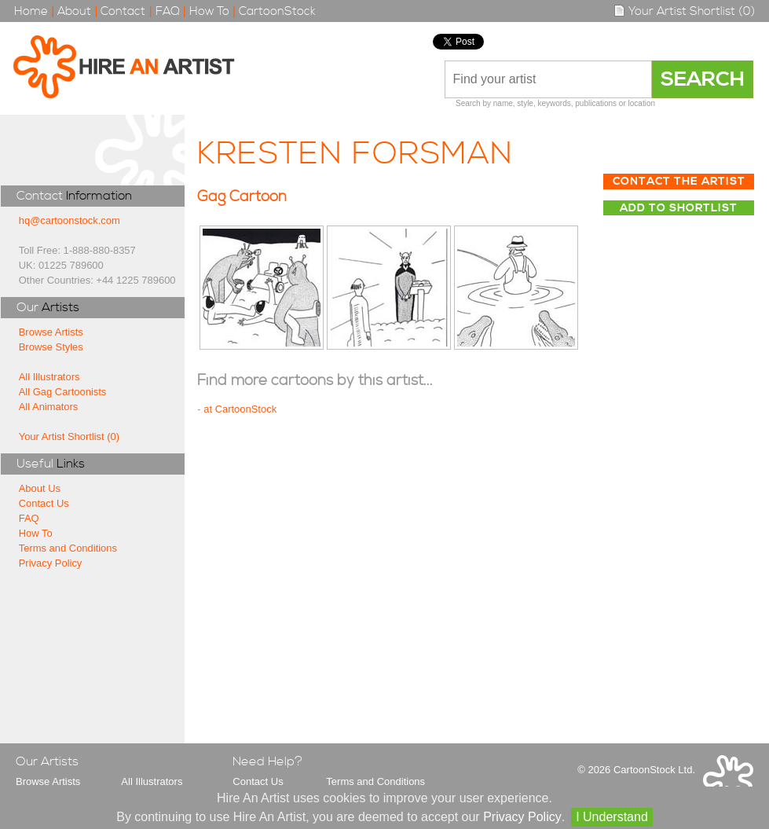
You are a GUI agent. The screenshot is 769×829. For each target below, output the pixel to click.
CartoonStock (277, 11)
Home (31, 11)
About (74, 11)
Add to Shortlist (679, 208)
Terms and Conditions (68, 548)
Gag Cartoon (242, 197)
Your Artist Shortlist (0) (684, 11)
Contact (123, 11)
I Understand (612, 816)
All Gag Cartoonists (63, 392)
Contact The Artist (679, 181)
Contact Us (44, 503)
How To (209, 11)
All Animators (49, 407)
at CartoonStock (239, 409)
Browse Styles (51, 347)
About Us (39, 488)
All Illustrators (49, 377)
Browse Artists (51, 332)
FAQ (168, 11)
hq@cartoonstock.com (69, 220)
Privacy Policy (50, 563)
